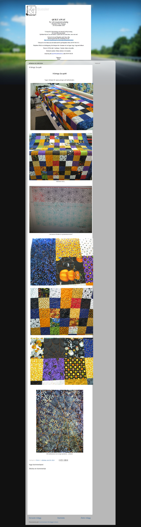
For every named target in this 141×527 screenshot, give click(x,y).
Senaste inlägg (35, 518)
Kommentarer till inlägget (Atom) (48, 522)
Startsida (61, 518)
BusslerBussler (37, 9)
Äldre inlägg (86, 518)
